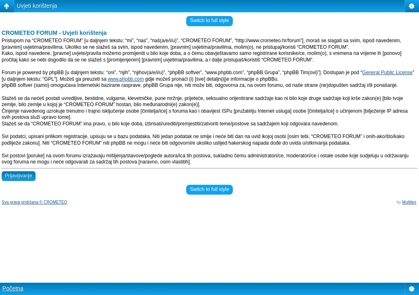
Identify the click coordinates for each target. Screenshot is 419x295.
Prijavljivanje (18, 176)
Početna (12, 288)
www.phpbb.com (126, 79)
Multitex (409, 202)
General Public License (387, 72)
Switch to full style (209, 20)
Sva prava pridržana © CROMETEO (34, 202)
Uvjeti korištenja (37, 5)
